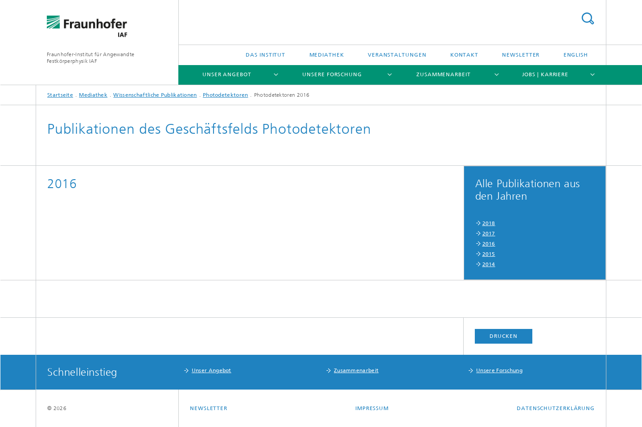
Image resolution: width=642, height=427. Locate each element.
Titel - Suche (587, 18)
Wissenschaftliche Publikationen (155, 95)
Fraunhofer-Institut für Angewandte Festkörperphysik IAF (90, 57)
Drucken (503, 336)
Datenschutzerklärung (556, 408)
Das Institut (265, 55)
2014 (488, 264)
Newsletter (520, 55)
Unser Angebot (226, 74)
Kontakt (464, 55)
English (576, 55)
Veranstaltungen (397, 55)
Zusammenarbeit (443, 74)
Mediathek (326, 55)
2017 (488, 233)
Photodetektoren (225, 95)
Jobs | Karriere (545, 74)
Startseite (60, 95)
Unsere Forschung (332, 74)
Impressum (372, 408)
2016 (488, 244)
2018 (488, 223)
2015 (488, 254)
